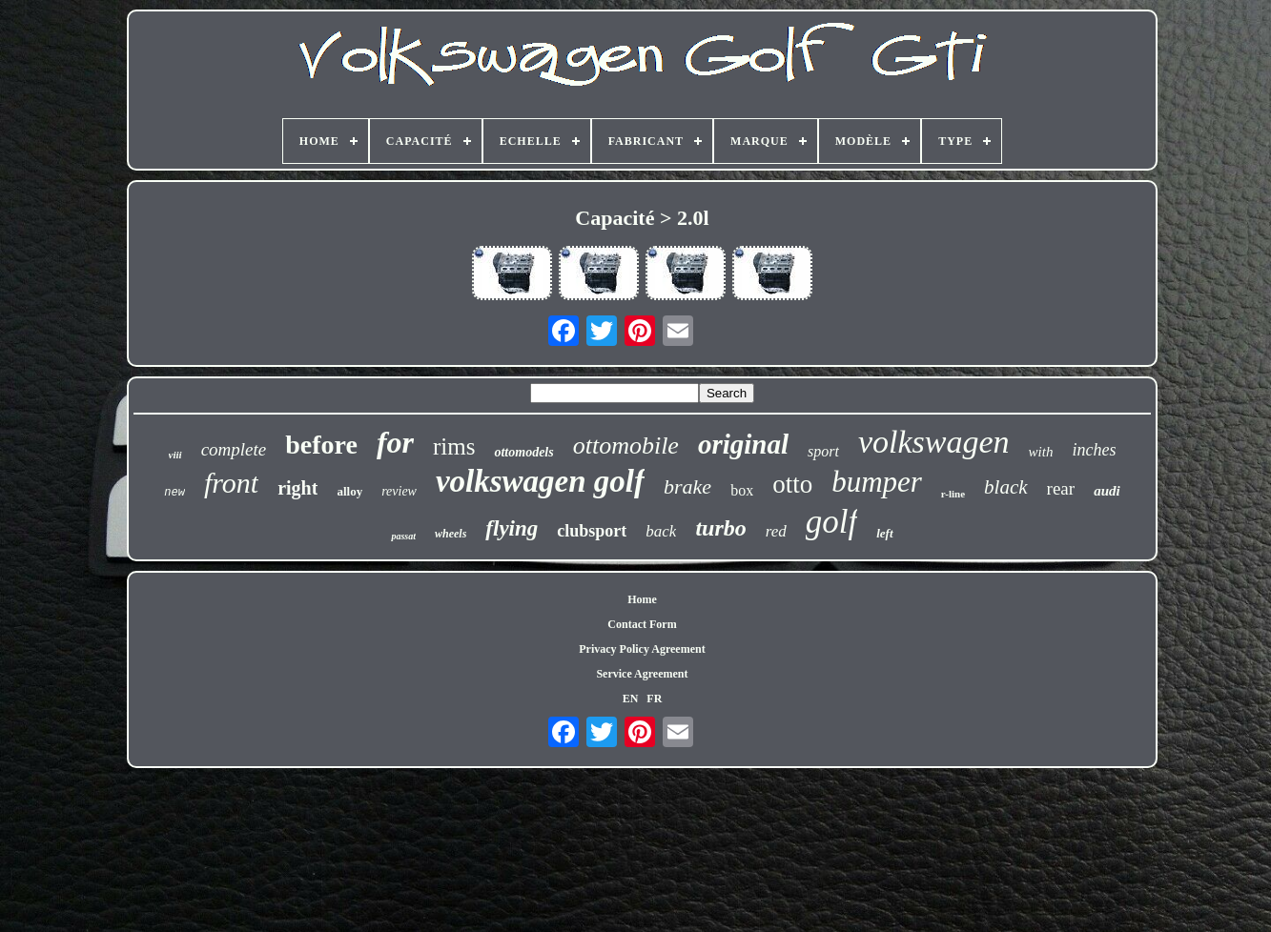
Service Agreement (641, 673)
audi (1107, 490)
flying (511, 528)
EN (631, 698)
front (231, 482)
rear (1061, 488)
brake (687, 486)
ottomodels (523, 452)
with (1041, 451)
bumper (876, 481)
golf (831, 521)
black (1005, 487)
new (174, 492)
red (776, 531)
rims (454, 446)
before (321, 444)
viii (175, 454)
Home (642, 599)
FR (654, 698)
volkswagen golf (540, 481)
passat (403, 536)
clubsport (591, 530)
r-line (953, 493)
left (884, 533)
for (395, 442)
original (743, 444)
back (661, 531)
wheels (450, 533)
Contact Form (641, 624)
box (741, 490)
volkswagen (934, 441)
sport (823, 451)
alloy (349, 491)
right (297, 487)
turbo (720, 528)
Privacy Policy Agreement (642, 649)
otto (792, 484)
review (399, 491)
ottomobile (626, 445)
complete (234, 449)
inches (1094, 449)
